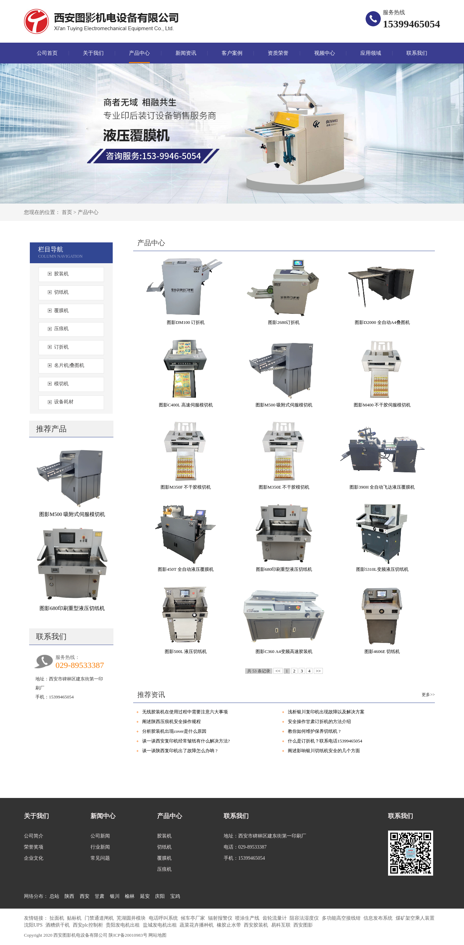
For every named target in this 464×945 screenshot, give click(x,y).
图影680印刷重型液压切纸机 (72, 608)
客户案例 (232, 53)
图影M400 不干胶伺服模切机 (382, 404)
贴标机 (75, 918)
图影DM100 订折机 (186, 322)
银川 (115, 896)
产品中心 (139, 53)
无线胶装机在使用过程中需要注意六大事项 (185, 711)
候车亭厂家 (193, 918)
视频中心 (324, 53)
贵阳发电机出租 (123, 925)
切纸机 (61, 292)
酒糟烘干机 (58, 925)
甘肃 (99, 896)
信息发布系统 (378, 918)
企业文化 (33, 858)
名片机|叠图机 (69, 365)
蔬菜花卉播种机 (197, 925)
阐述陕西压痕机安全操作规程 (171, 721)
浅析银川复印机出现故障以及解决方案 (326, 711)
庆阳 (160, 896)
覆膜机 (61, 310)
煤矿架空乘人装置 (415, 918)
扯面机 (58, 918)
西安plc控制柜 (88, 925)
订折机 (61, 347)
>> (318, 670)
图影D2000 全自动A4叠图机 (382, 322)
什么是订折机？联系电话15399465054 (325, 741)
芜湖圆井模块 (132, 918)
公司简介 (33, 836)
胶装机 (61, 273)
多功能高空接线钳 (342, 918)
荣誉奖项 (33, 847)
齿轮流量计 (275, 918)
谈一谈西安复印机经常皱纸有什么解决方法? (186, 741)
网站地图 (157, 935)
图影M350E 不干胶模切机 (284, 487)
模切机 (61, 383)
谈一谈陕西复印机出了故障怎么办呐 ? (179, 750)
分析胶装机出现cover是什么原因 (174, 731)
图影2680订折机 (284, 322)
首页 (67, 212)
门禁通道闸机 (100, 918)
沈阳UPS (34, 925)
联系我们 (416, 53)
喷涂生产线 (248, 918)
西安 (84, 896)
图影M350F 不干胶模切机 (186, 487)
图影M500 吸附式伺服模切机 (72, 514)
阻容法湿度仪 (305, 918)
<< (278, 670)
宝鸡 (175, 896)
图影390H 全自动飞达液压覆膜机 (382, 487)
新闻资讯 (185, 53)
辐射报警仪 (221, 918)
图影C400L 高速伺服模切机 (186, 404)
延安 (145, 896)
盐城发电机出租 (160, 925)
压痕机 (61, 328)
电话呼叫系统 (164, 918)
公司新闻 (100, 836)
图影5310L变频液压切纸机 (382, 569)
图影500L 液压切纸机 (186, 651)
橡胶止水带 (229, 925)
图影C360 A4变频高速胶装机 (284, 651)
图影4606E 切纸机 (382, 651)
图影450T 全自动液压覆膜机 (185, 569)
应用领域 (370, 53)
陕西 (69, 896)
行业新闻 (100, 847)
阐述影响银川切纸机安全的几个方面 (324, 750)
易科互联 (281, 925)
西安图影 (303, 925)
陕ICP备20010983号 (128, 935)
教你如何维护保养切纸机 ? (314, 731)
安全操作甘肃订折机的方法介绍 (319, 721)
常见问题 (100, 858)
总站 (54, 896)
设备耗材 (64, 401)
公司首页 (47, 53)
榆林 (130, 896)
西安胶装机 (256, 925)
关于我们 (93, 53)
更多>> (428, 694)
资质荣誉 (278, 53)
